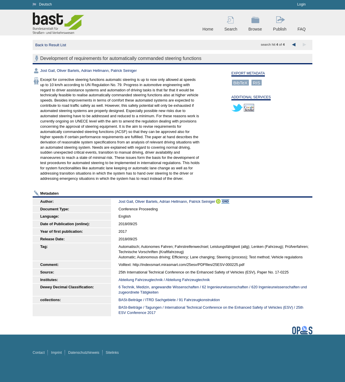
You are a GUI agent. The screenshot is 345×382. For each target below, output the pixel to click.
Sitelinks (112, 353)
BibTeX (240, 82)
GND (225, 201)
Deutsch (45, 4)
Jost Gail (47, 70)
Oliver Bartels (68, 70)
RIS (256, 82)
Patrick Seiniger (124, 70)
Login (301, 4)
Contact (39, 353)
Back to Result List (50, 45)
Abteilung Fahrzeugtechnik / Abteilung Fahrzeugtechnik (164, 280)
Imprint (56, 353)
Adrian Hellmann (95, 70)
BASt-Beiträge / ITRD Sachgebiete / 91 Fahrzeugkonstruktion (169, 300)
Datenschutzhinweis (83, 353)
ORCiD (218, 201)
